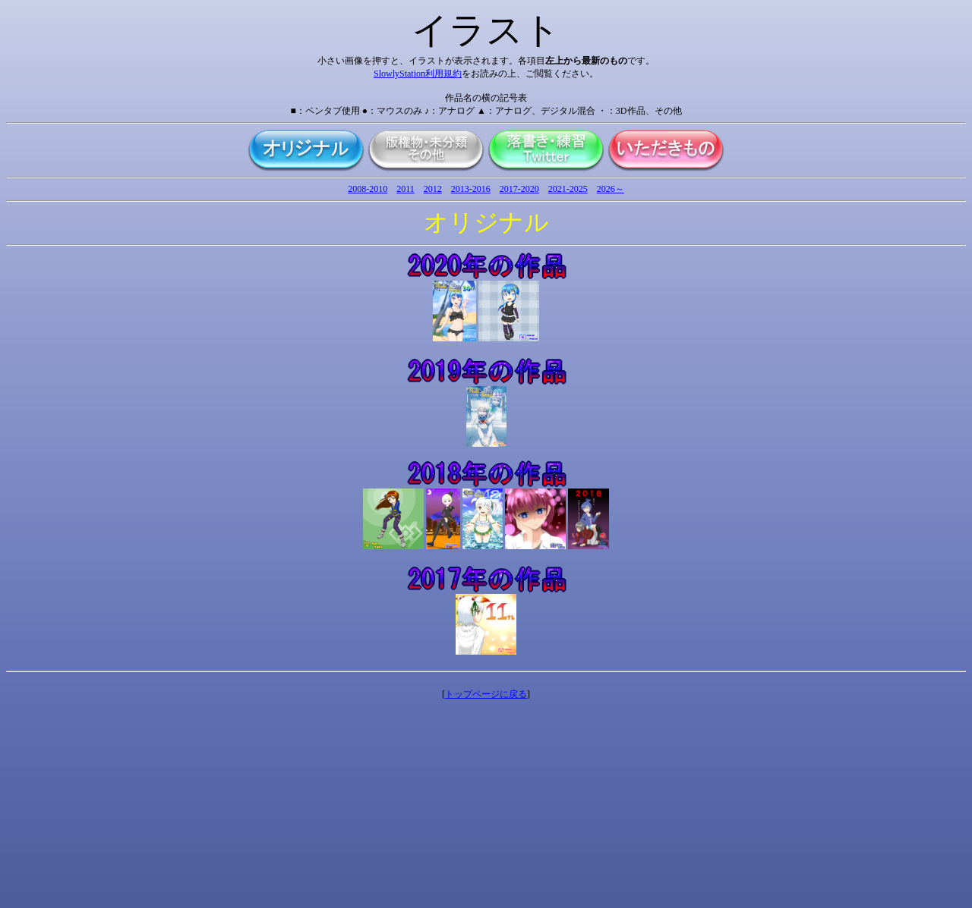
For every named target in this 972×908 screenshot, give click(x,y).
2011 (405, 189)
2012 (433, 189)
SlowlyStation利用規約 (418, 73)
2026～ (610, 189)
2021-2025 (568, 189)
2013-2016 (471, 189)
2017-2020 (519, 189)
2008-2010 (367, 189)
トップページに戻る (486, 694)
